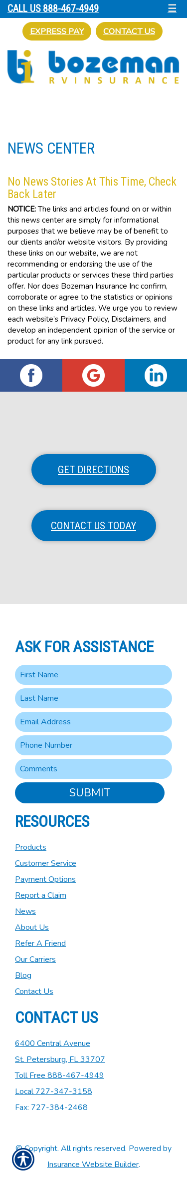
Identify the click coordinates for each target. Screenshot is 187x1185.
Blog (23, 975)
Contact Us (129, 31)
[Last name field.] (93, 698)
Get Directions (93, 470)
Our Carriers (35, 959)
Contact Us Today (93, 526)
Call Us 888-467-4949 (53, 9)
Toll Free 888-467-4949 (59, 1075)
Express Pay (57, 31)
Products (30, 847)
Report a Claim (40, 895)
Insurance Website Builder (93, 1164)
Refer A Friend (40, 943)
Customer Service (45, 863)
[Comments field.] (93, 769)
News (25, 911)
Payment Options (45, 879)
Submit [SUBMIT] (89, 792)
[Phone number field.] (93, 745)
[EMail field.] (93, 722)
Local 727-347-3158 (53, 1091)
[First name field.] (93, 675)
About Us (32, 927)
